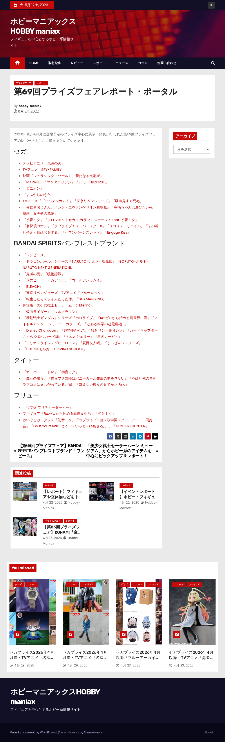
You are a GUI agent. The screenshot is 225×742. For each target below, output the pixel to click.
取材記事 (54, 63)
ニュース (122, 63)
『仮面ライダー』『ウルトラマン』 (51, 311)
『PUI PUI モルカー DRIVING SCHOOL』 (55, 349)
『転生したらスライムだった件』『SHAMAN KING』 (64, 299)
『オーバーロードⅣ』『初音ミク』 (51, 372)
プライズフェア (23, 83)
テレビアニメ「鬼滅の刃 (42, 163)
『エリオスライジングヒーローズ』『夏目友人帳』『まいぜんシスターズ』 (82, 342)
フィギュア (87, 584)
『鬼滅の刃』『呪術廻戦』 (44, 274)
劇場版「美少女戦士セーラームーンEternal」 (59, 305)
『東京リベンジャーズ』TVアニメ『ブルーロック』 (64, 292)
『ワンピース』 (35, 255)
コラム (143, 63)
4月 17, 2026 (52, 538)
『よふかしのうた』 (38, 194)
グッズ (18, 584)
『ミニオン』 (33, 188)
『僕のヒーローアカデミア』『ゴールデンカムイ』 (63, 280)
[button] (213, 63)
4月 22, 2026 (53, 502)
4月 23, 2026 (131, 665)
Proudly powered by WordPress (33, 732)
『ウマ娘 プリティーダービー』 (48, 407)
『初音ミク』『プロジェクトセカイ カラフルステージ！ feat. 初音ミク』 (81, 219)
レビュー (77, 63)
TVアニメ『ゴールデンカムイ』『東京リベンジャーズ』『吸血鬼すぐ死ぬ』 (83, 200)
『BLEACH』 (33, 286)
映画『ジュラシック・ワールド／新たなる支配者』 (63, 175)
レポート (99, 63)
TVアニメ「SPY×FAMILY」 (44, 169)
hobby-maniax (30, 106)
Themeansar (93, 732)
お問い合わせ (166, 63)
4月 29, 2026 (24, 665)
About (208, 732)
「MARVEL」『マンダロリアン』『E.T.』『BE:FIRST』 (66, 182)
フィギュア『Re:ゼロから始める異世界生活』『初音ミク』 (69, 413)
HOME (34, 63)
